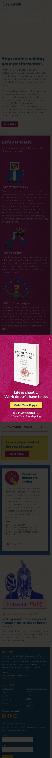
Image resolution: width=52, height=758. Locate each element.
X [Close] (50, 339)
